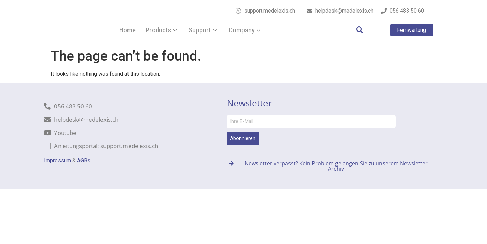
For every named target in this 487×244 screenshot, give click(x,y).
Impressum (57, 160)
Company (245, 30)
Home (127, 30)
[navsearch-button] (356, 30)
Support (203, 30)
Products (162, 30)
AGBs (83, 160)
